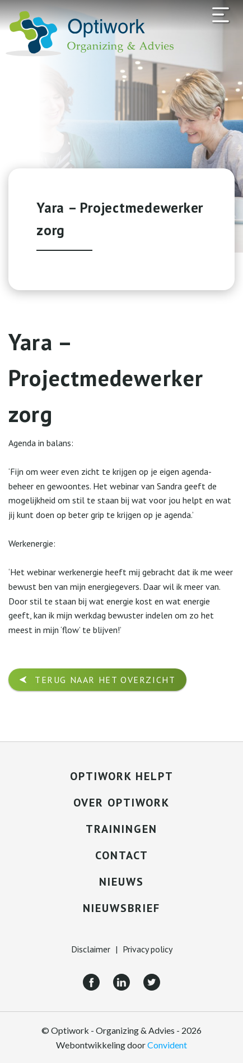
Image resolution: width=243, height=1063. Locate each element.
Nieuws (121, 881)
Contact (121, 855)
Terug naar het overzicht (105, 679)
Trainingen (121, 829)
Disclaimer (90, 949)
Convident (167, 1044)
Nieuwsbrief (121, 908)
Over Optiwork (121, 802)
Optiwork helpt (122, 776)
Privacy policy (147, 949)
